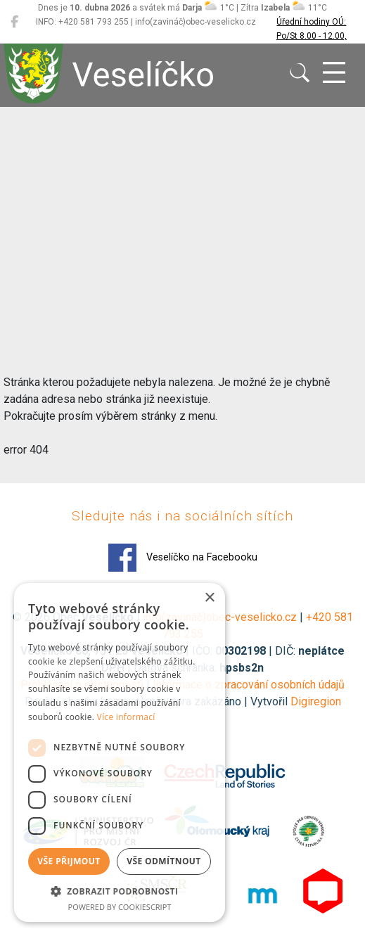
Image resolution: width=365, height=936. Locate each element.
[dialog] (119, 752)
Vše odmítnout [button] (163, 861)
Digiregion (315, 701)
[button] (119, 891)
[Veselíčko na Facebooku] (14, 21)
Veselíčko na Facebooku (182, 558)
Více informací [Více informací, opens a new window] (126, 717)
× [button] (209, 598)
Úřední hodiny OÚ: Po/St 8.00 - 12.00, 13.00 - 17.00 (311, 36)
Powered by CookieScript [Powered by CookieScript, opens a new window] (120, 907)
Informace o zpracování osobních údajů (249, 684)
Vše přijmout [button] (68, 861)
